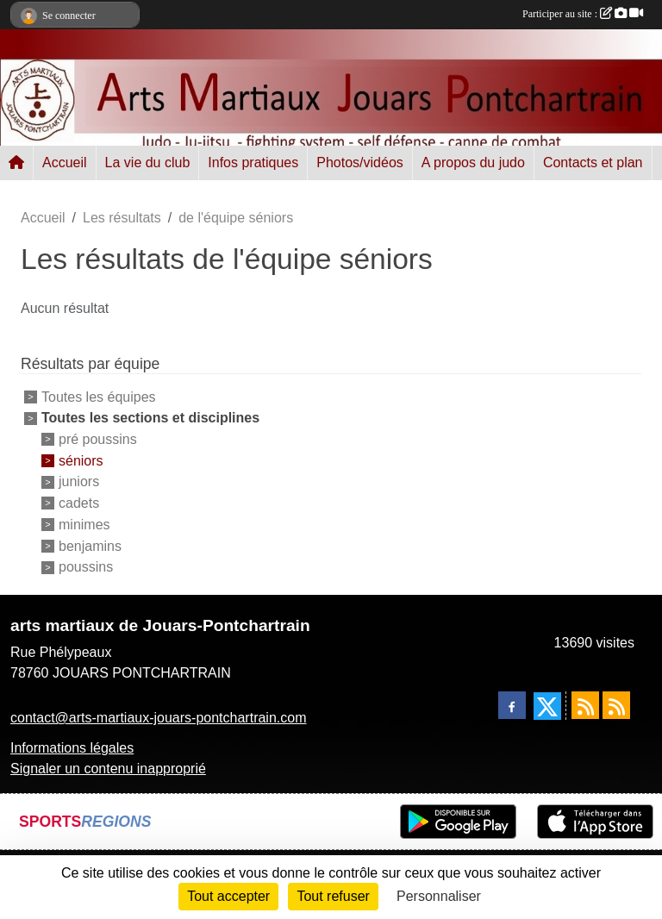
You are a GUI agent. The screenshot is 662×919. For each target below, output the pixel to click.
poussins (86, 567)
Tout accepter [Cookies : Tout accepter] (228, 896)
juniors (79, 481)
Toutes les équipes (98, 397)
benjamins (90, 545)
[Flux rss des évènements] (616, 705)
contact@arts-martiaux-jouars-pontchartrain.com (158, 717)
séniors (81, 460)
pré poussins (98, 439)
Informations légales (72, 748)
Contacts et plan (593, 162)
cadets (79, 503)
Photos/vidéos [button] (359, 162)
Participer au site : (582, 14)
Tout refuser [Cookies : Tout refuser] (333, 896)
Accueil (64, 162)
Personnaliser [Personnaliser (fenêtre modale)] (439, 896)
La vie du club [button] (147, 162)
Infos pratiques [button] (253, 162)
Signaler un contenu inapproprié (108, 768)
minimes (84, 524)
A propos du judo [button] (473, 162)
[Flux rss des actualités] (585, 705)
